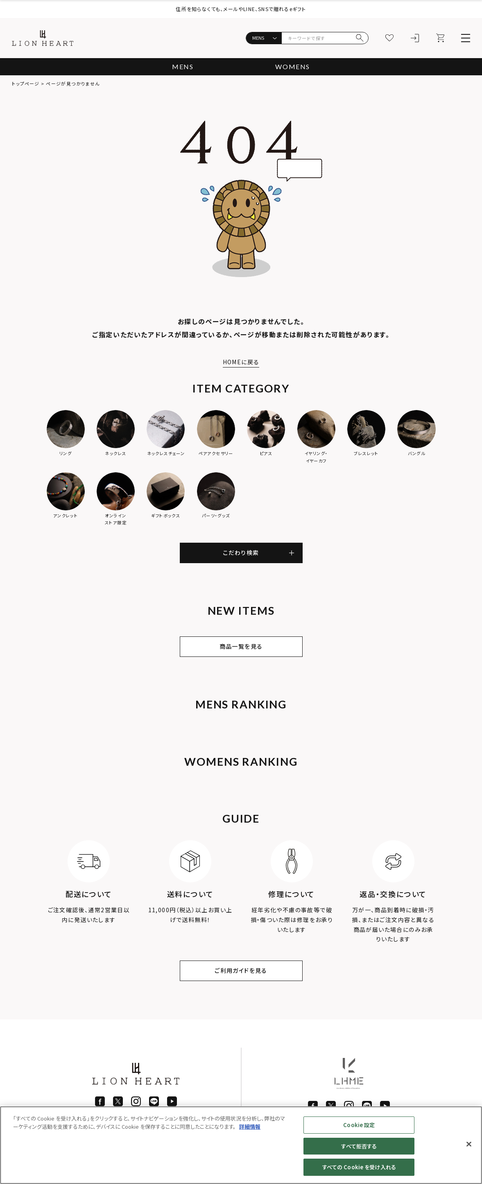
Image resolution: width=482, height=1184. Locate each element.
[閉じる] (469, 1144)
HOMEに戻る (241, 362)
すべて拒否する (359, 1146)
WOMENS (292, 66)
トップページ (25, 83)
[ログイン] (414, 38)
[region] (241, 1145)
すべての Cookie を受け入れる (359, 1167)
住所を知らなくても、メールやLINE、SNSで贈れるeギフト (241, 8)
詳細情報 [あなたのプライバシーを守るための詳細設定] (249, 1126)
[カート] (440, 38)
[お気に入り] (389, 38)
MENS (182, 66)
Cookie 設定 (359, 1125)
